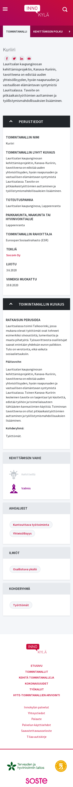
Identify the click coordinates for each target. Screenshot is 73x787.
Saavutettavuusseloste (36, 731)
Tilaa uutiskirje (37, 737)
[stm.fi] (61, 766)
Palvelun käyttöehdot (36, 725)
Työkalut (36, 689)
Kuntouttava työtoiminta (31, 525)
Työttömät (21, 605)
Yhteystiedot (36, 713)
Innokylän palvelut (36, 707)
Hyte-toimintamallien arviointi (36, 695)
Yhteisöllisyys (22, 533)
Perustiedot (26, 122)
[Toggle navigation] (5, 9)
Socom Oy (13, 255)
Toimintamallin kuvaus (36, 304)
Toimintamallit (36, 672)
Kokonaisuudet (36, 683)
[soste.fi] (37, 780)
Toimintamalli (16, 31)
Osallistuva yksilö (25, 569)
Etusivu (36, 666)
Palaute (36, 719)
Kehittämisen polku (48, 31)
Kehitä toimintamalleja (36, 677)
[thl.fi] (27, 766)
